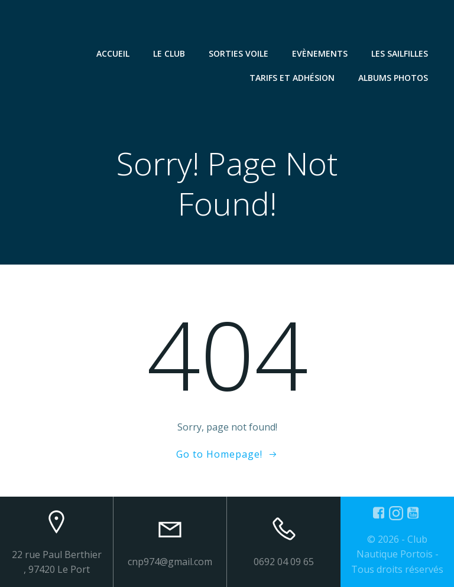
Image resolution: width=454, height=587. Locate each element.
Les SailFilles (399, 53)
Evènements (320, 53)
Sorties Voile (238, 53)
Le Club (169, 53)
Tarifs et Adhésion (292, 77)
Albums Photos (393, 77)
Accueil (112, 53)
